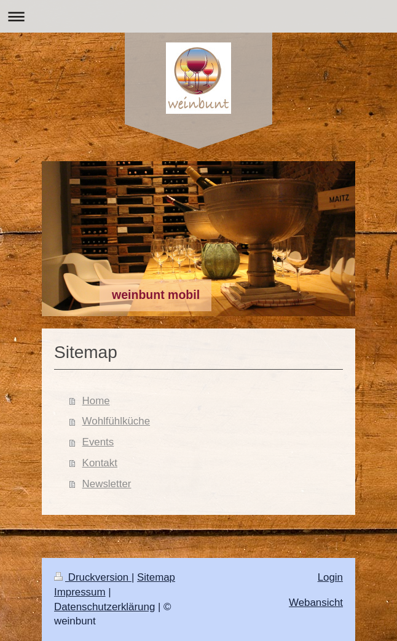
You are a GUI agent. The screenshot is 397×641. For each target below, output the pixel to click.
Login (330, 577)
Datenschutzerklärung (104, 607)
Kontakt (99, 463)
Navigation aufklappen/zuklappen (198, 16)
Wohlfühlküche (116, 421)
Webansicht (316, 602)
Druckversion (93, 577)
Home (96, 401)
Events (98, 442)
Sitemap (156, 577)
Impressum (80, 592)
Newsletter (107, 484)
